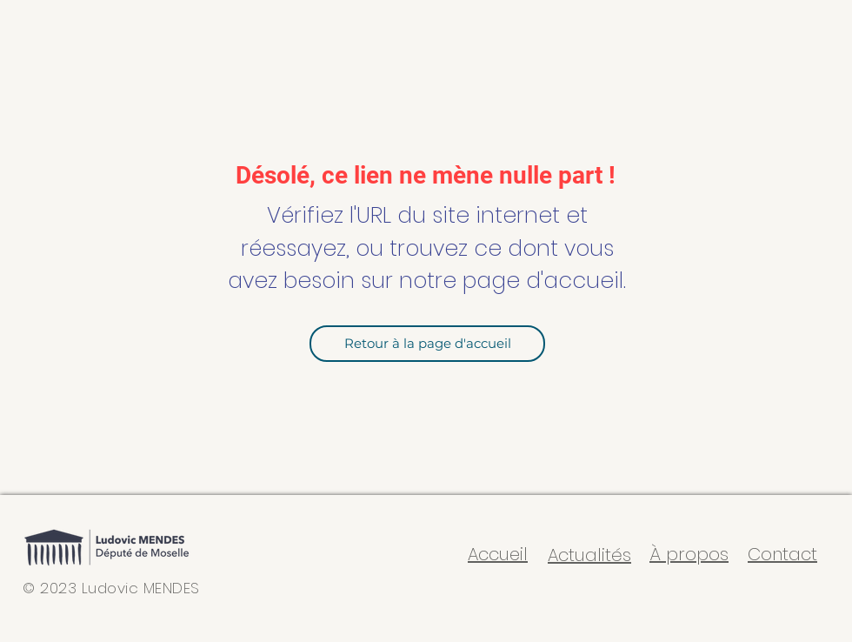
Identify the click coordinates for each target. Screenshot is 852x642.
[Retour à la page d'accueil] (427, 343)
